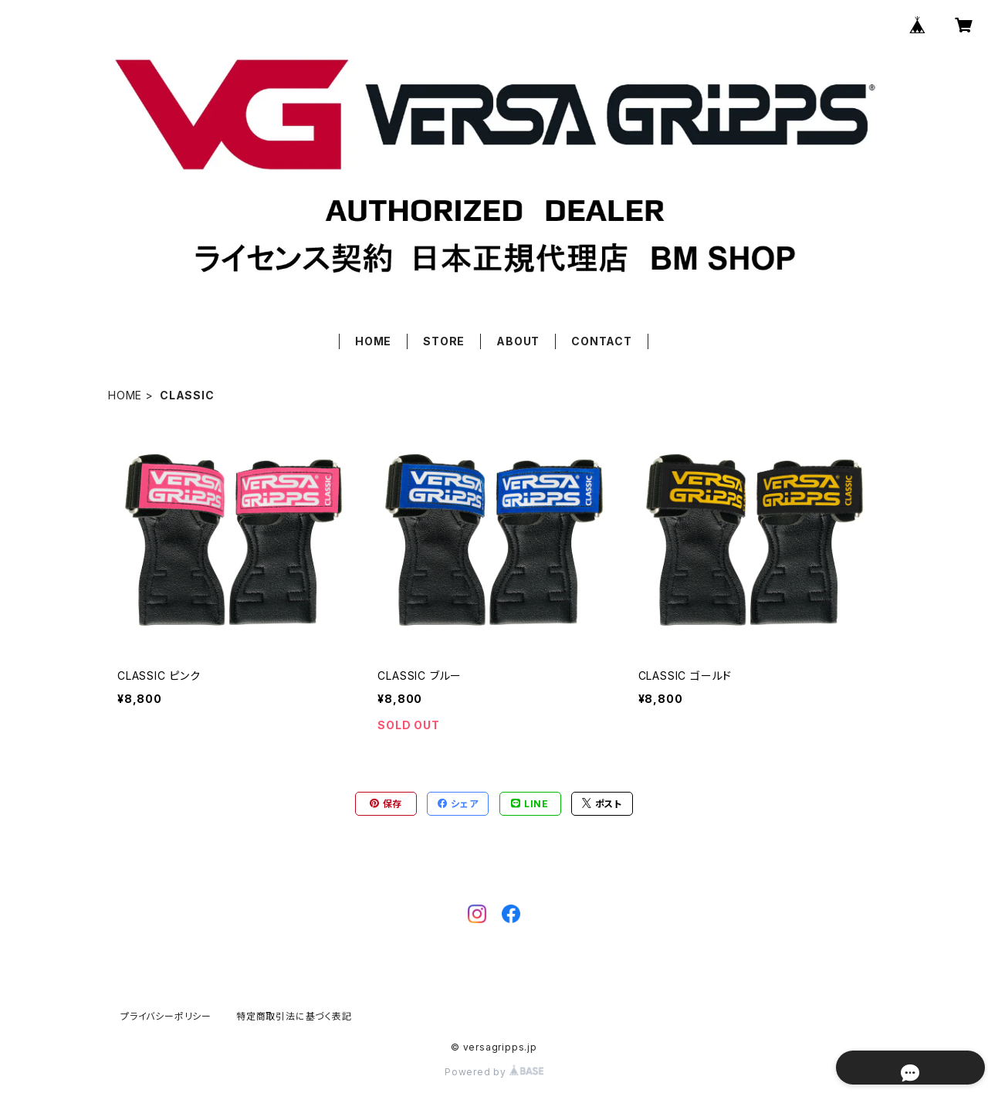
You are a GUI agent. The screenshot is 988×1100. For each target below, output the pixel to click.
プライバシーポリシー (165, 1016)
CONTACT (601, 341)
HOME (373, 341)
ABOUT (518, 341)
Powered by (494, 1072)
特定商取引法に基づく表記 (294, 1016)
